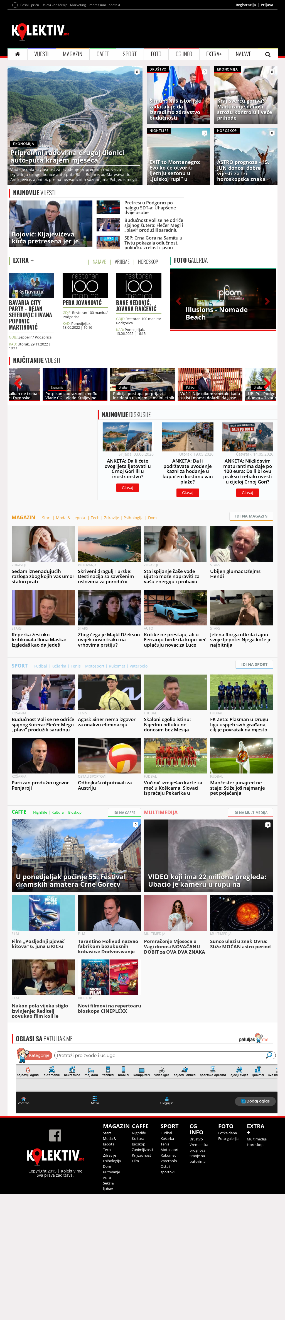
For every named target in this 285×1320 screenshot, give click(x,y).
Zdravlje (111, 574)
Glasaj (127, 519)
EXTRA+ (214, 54)
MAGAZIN (72, 54)
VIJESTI (41, 54)
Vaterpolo (139, 722)
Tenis (76, 722)
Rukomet (117, 722)
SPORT (130, 54)
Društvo (196, 1195)
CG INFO (184, 54)
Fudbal (40, 722)
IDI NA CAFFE (124, 869)
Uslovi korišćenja (54, 5)
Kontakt (114, 5)
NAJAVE (243, 54)
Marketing (78, 5)
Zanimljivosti (142, 1205)
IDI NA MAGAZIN (251, 572)
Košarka (58, 722)
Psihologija (134, 574)
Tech (95, 574)
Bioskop (75, 868)
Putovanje (111, 1228)
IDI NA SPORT (254, 720)
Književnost (141, 1211)
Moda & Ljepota (71, 574)
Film (135, 1217)
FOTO (156, 54)
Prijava (267, 4)
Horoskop (255, 1200)
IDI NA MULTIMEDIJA (250, 869)
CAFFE (103, 54)
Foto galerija (228, 1194)
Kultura (57, 868)
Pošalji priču (29, 5)
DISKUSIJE (126, 446)
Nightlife (40, 868)
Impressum (97, 5)
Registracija (246, 4)
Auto (107, 1233)
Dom (152, 574)
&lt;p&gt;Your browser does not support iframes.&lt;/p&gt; (146, 1136)
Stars (46, 574)
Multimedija (257, 1195)
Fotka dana (227, 1189)
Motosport (94, 722)
